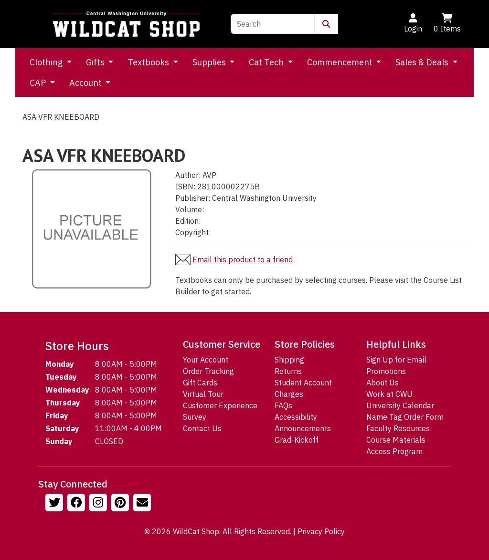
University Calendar (400, 405)
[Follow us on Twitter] (55, 503)
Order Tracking (208, 371)
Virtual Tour (203, 394)
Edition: (188, 221)
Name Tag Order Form (405, 417)
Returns (288, 371)
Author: (188, 175)
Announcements (303, 428)
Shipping (289, 359)
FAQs (283, 405)
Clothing (47, 62)
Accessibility (296, 417)
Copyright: (193, 232)
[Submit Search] (326, 24)
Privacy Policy (321, 531)
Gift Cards (200, 382)
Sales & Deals (422, 62)
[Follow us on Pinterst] (121, 503)
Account (86, 82)
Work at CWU (389, 394)
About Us (382, 382)
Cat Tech (267, 62)
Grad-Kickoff (297, 440)
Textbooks (149, 62)
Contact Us (202, 428)
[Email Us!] (143, 503)
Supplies (210, 62)
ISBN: (185, 186)
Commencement (340, 62)
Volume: (189, 209)
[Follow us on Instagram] (99, 503)
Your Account (205, 359)
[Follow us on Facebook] (77, 503)
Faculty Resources (398, 428)
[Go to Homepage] (126, 24)
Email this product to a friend (242, 259)
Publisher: (192, 198)
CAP (39, 82)
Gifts (96, 62)
